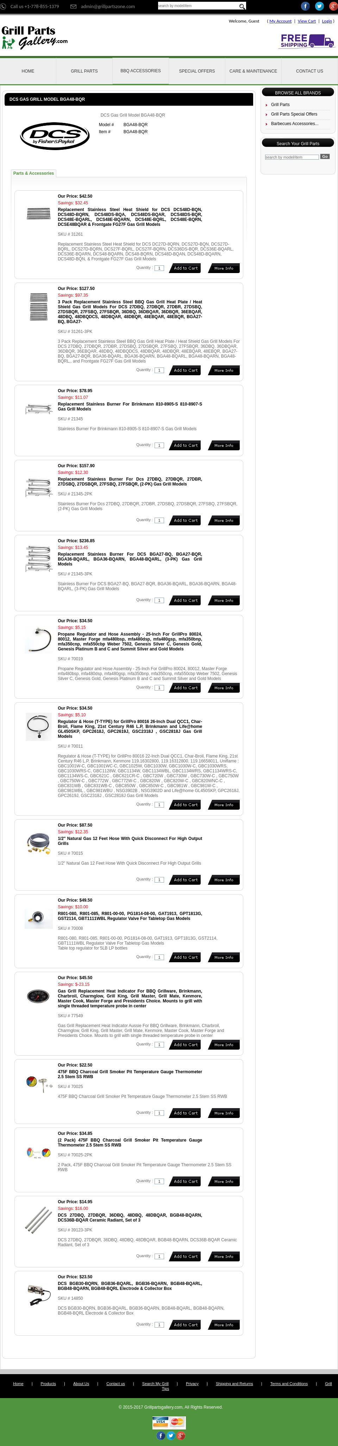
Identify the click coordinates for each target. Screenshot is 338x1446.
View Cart (307, 21)
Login (327, 21)
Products (48, 1384)
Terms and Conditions (289, 1384)
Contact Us (309, 71)
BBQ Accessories (140, 70)
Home (28, 71)
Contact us (115, 1384)
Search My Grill (155, 1384)
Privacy (192, 1384)
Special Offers (197, 71)
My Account (280, 21)
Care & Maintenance (253, 71)
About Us (81, 1384)
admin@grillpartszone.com (108, 7)
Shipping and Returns (234, 1384)
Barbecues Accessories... (295, 123)
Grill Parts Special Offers (294, 114)
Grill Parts (84, 71)
